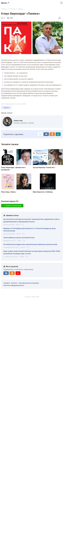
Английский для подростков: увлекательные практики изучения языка (30, 244)
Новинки (20, 9)
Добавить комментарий (12, 206)
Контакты (14, 283)
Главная (3, 9)
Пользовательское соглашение (29, 283)
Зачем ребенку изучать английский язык (19, 237)
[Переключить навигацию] (61, 2)
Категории (11, 9)
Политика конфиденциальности (13, 285)
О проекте (6, 283)
